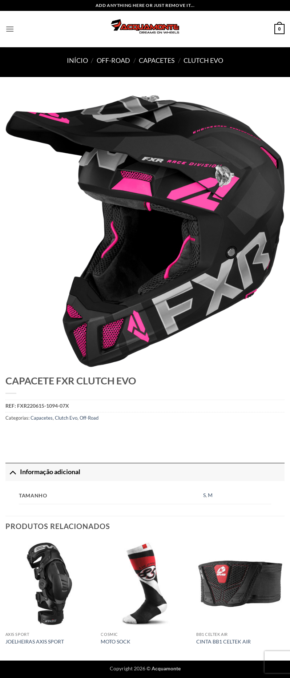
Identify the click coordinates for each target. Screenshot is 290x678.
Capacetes (157, 60)
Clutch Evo (203, 60)
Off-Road (113, 60)
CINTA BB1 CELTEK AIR (223, 641)
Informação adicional (42, 472)
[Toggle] (12, 472)
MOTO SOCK (115, 641)
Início (77, 60)
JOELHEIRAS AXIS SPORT (34, 641)
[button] (9, 29)
